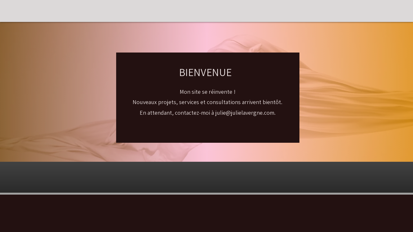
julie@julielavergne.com (244, 112)
